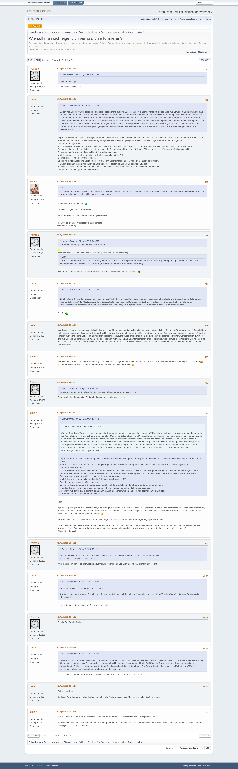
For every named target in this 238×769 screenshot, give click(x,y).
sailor (33, 325)
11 (72, 60)
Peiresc (34, 68)
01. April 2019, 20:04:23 (66, 575)
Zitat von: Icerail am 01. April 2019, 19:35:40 (80, 388)
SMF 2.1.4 (29, 766)
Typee (33, 181)
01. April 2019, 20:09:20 (66, 686)
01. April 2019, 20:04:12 (66, 543)
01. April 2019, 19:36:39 (66, 181)
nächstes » (203, 52)
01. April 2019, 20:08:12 (66, 617)
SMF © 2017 (39, 766)
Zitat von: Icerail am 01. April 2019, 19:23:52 (80, 241)
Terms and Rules (194, 766)
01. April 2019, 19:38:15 (66, 235)
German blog (162, 19)
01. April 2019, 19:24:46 (66, 69)
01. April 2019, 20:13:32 (66, 712)
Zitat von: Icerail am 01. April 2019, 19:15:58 (80, 75)
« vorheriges (190, 52)
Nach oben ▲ (208, 766)
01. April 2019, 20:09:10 (66, 647)
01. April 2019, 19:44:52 (66, 356)
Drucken (205, 60)
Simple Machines (51, 766)
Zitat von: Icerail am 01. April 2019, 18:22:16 (80, 549)
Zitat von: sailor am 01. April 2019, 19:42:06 (80, 654)
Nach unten (34, 60)
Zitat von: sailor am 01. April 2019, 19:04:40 (80, 105)
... (55, 60)
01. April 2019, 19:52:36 (66, 413)
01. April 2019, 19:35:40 (66, 99)
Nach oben (33, 736)
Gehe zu (169, 748)
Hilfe (185, 766)
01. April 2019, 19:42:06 (66, 325)
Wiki (154, 19)
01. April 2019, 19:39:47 (66, 283)
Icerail (33, 99)
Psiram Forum (39, 11)
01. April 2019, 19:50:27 (66, 382)
